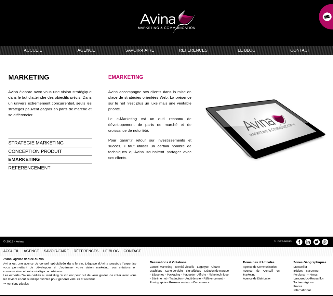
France (297, 286)
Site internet (159, 278)
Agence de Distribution (257, 278)
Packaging (173, 274)
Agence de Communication (260, 266)
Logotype (203, 266)
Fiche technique (219, 274)
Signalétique (193, 270)
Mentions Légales (18, 283)
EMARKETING (24, 159)
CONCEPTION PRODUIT (35, 151)
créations (124, 267)
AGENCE (86, 50)
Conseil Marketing (161, 266)
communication (12, 271)
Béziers (298, 270)
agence (18, 259)
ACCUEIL (33, 50)
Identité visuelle (184, 266)
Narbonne (312, 270)
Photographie (158, 282)
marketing (102, 267)
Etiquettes (158, 274)
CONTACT (300, 50)
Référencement (213, 278)
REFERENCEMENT (29, 167)
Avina (20, 241)
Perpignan (299, 274)
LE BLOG (247, 50)
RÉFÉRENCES (86, 251)
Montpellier (300, 266)
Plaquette (188, 274)
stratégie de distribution (48, 271)
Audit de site (193, 278)
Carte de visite (174, 270)
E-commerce (201, 282)
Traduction (175, 278)
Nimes (313, 274)
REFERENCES (193, 50)
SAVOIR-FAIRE (139, 50)
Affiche (201, 274)
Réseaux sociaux (180, 282)
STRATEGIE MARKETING (36, 142)
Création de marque (216, 270)
